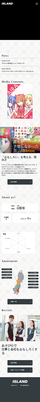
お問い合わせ (14, 385)
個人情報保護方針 (25, 385)
